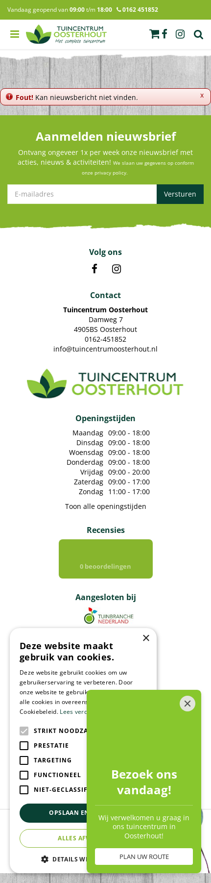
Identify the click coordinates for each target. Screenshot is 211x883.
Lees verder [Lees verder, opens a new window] (77, 711)
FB (94, 269)
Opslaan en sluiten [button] (83, 812)
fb (164, 34)
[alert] (83, 750)
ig (180, 34)
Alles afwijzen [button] (83, 838)
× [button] (145, 638)
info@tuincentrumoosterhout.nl (105, 348)
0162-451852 (105, 339)
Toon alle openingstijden (105, 506)
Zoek (198, 34)
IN (116, 269)
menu (14, 34)
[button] (83, 858)
